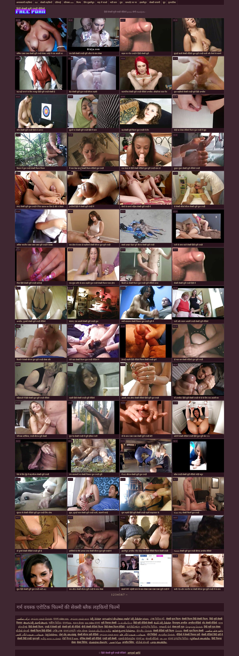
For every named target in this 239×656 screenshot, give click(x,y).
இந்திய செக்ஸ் (144, 630)
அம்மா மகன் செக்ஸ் (41, 619)
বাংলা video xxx (61, 619)
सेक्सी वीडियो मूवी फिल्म (163, 630)
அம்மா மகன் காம (79, 619)
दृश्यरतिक (172, 2)
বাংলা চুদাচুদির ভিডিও (178, 638)
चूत (164, 2)
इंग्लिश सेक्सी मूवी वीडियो (90, 638)
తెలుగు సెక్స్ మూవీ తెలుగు (35, 623)
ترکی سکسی (23, 619)
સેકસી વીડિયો (152, 638)
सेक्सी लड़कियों (46, 2)
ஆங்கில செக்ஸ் (166, 634)
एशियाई (58, 2)
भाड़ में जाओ (102, 2)
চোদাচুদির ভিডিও (149, 627)
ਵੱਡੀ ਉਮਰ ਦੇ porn (70, 638)
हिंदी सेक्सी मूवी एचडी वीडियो (30, 8)
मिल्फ (78, 2)
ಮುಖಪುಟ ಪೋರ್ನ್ (98, 642)
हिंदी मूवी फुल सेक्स (212, 627)
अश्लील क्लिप (128, 642)
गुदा (121, 2)
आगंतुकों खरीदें (133, 653)
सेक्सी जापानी (154, 2)
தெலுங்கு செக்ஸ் (194, 627)
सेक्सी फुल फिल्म (173, 619)
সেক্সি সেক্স (57, 630)
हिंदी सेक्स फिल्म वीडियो (114, 627)
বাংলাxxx (67, 623)
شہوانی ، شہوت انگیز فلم (133, 634)
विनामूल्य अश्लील (179, 623)
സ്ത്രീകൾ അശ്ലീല (200, 638)
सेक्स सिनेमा (82, 642)
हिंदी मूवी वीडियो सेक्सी (143, 623)
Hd (36, 2)
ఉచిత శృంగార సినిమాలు (124, 630)
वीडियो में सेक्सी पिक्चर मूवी (188, 634)
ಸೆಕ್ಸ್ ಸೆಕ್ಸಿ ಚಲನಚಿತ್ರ (67, 634)
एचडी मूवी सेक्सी (109, 638)
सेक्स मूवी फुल (178, 627)
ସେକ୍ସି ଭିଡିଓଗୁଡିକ (126, 638)
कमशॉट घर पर (131, 2)
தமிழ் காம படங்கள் (51, 638)
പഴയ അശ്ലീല (158, 642)
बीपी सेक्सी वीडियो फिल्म (92, 627)
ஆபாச (163, 638)
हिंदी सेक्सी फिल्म (36, 627)
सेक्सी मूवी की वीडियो (71, 627)
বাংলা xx (140, 638)
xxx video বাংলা (92, 623)
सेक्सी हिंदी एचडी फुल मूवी (28, 638)
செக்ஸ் (178, 630)
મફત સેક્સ (78, 623)
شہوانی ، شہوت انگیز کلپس (30, 634)
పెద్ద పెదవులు (51, 634)
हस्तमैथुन (143, 2)
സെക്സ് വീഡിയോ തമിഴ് (115, 619)
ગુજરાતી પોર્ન (165, 627)
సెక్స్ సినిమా (95, 619)
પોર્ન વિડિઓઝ (133, 627)
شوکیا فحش (115, 642)
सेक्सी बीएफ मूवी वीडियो (88, 634)
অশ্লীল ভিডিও (55, 623)
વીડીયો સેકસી (22, 630)
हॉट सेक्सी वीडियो (209, 623)
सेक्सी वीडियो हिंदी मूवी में (212, 634)
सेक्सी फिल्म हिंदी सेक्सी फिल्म (195, 619)
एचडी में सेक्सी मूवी (53, 627)
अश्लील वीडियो (194, 623)
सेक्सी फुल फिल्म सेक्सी (193, 630)
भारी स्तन (113, 2)
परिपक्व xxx (69, 2)
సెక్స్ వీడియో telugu (140, 619)
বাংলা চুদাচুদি (69, 630)
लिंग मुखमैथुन (89, 2)
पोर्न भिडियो (152, 634)
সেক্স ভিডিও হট (157, 619)
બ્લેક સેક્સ (82, 630)
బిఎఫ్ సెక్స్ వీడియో (162, 623)
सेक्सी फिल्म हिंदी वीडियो (41, 630)
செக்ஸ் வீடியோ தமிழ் (99, 630)
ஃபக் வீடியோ (125, 623)
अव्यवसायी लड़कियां (24, 2)
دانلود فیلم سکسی (214, 630)
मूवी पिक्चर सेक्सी (109, 623)
